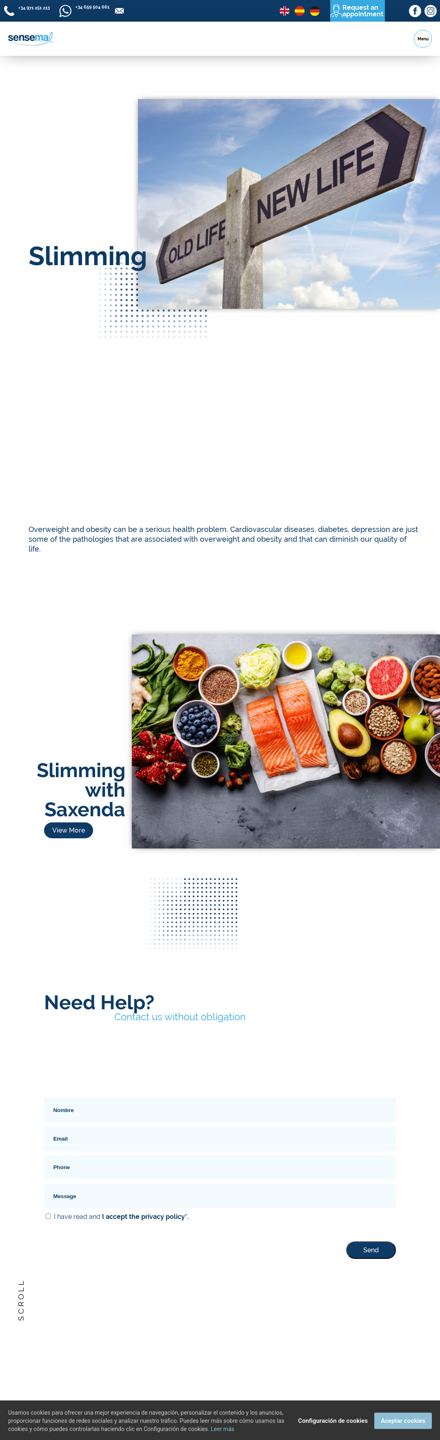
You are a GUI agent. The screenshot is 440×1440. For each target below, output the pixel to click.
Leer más (223, 1436)
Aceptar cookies (403, 1427)
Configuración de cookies (333, 1427)
